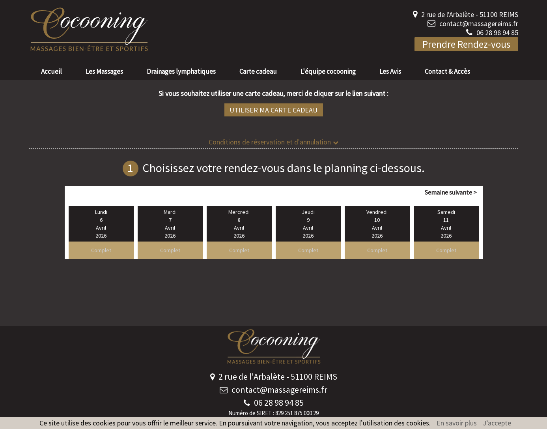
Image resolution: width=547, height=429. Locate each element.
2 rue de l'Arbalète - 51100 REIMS (469, 14)
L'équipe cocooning (328, 71)
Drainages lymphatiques (181, 71)
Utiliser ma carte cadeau (273, 109)
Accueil (51, 71)
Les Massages (104, 71)
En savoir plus (457, 422)
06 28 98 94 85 (497, 32)
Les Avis (390, 71)
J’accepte (497, 422)
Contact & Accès (447, 71)
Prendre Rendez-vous (466, 44)
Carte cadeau (258, 71)
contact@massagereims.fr (478, 23)
